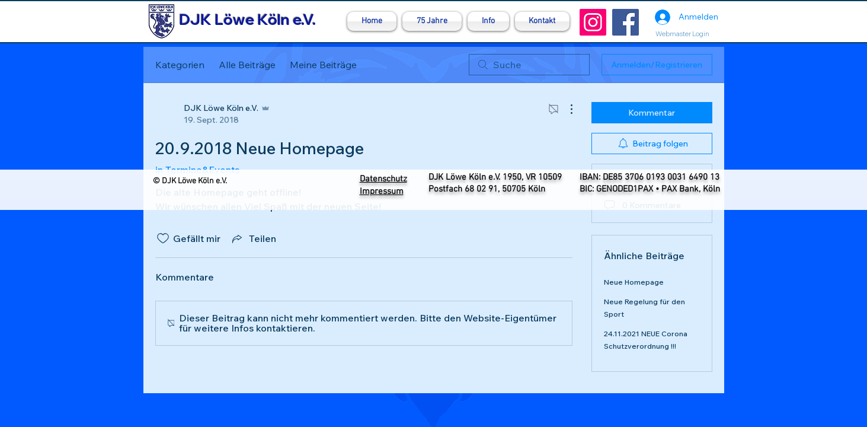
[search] (529, 64)
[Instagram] (593, 22)
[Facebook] (625, 22)
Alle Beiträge (247, 65)
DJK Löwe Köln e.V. (247, 19)
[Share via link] (253, 238)
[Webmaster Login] (682, 34)
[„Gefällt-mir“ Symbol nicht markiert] (163, 238)
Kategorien (179, 65)
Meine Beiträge (323, 65)
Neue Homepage (634, 282)
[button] (488, 21)
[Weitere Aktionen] (565, 109)
